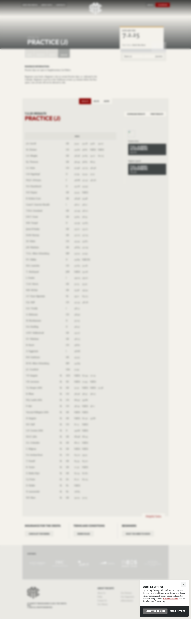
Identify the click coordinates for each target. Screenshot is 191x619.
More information (170, 598)
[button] (95, 309)
